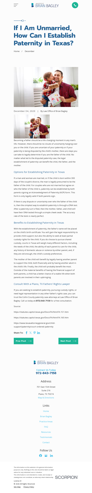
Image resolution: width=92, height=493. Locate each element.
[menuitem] (17, 486)
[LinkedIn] (51, 455)
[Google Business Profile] (46, 455)
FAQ (46, 426)
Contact (46, 442)
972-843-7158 (46, 373)
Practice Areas (46, 421)
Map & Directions (46, 397)
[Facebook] (40, 455)
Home (46, 411)
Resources (46, 432)
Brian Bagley (46, 416)
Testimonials (46, 437)
